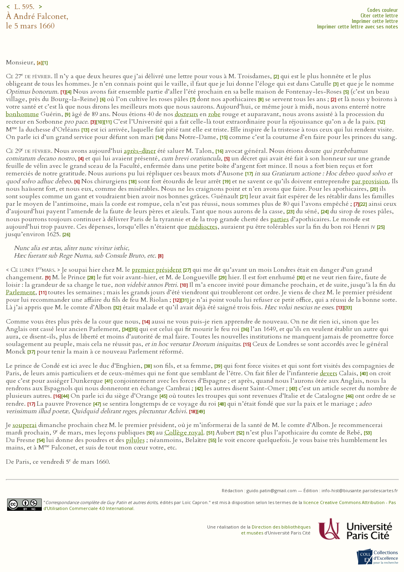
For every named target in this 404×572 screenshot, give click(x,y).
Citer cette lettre (379, 15)
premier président (156, 269)
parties (279, 219)
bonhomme (22, 114)
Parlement (20, 292)
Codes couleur (382, 10)
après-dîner (140, 151)
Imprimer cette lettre (375, 21)
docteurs (186, 114)
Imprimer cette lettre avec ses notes (357, 26)
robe (214, 114)
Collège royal (184, 432)
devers (328, 373)
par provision (370, 181)
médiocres (203, 226)
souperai (25, 425)
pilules (135, 440)
